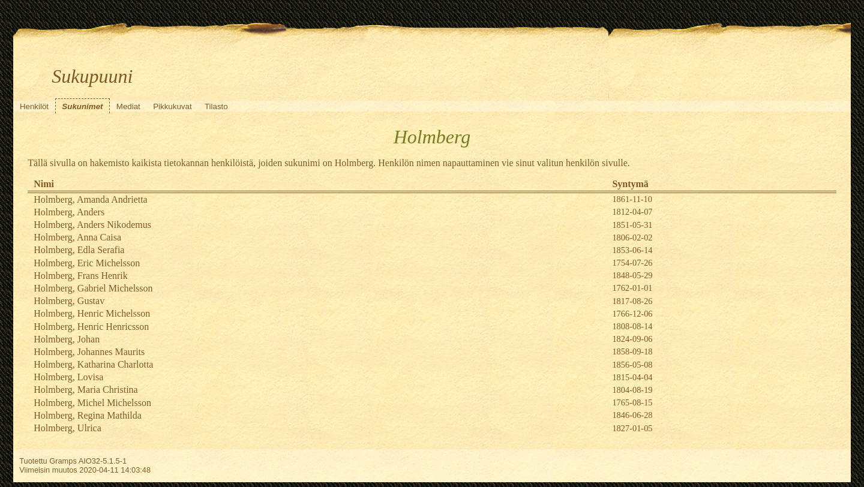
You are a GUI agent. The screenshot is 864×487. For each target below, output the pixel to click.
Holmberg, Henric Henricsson (91, 326)
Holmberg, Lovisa (68, 377)
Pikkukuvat (172, 106)
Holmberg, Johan (67, 339)
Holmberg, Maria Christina (85, 389)
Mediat (128, 106)
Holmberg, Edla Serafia (79, 250)
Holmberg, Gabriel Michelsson (93, 288)
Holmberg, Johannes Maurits (89, 352)
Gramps (63, 460)
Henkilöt (34, 106)
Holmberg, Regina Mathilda (88, 415)
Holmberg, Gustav (69, 301)
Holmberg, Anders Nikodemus (92, 225)
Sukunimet (82, 106)
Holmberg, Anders (69, 212)
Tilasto (216, 106)
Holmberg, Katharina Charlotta (93, 364)
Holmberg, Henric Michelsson (92, 313)
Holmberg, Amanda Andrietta (90, 199)
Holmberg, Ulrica (67, 428)
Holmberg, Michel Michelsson (92, 403)
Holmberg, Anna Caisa (77, 237)
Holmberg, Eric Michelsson (87, 263)
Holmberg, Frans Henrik (81, 275)
